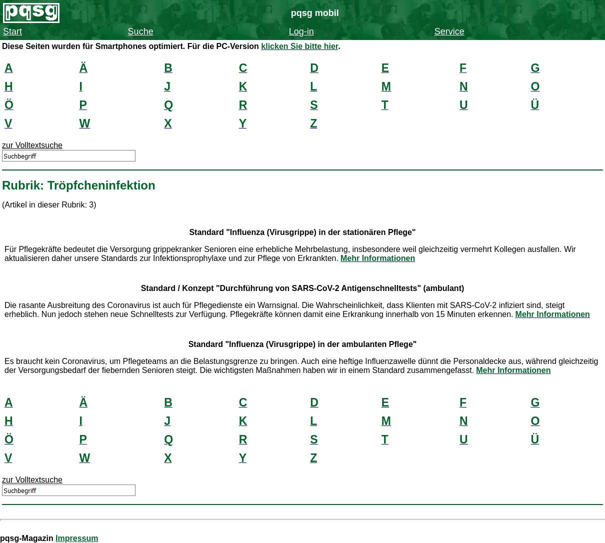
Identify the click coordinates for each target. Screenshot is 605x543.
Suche (141, 31)
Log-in (301, 31)
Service (449, 31)
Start (12, 31)
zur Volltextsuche (32, 145)
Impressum (77, 538)
